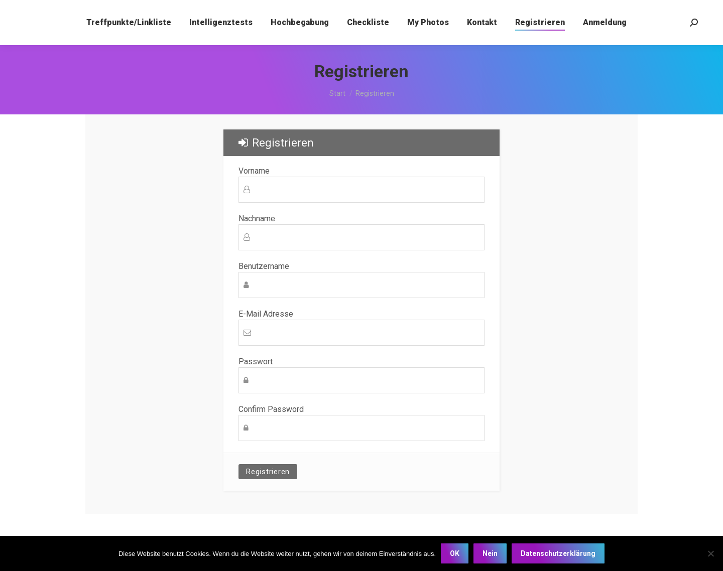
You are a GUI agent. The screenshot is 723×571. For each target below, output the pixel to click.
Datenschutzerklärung (558, 553)
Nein (490, 553)
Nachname (256, 219)
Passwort (255, 362)
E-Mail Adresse (265, 314)
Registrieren (268, 471)
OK (454, 553)
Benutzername (263, 266)
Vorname (254, 171)
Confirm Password (271, 409)
